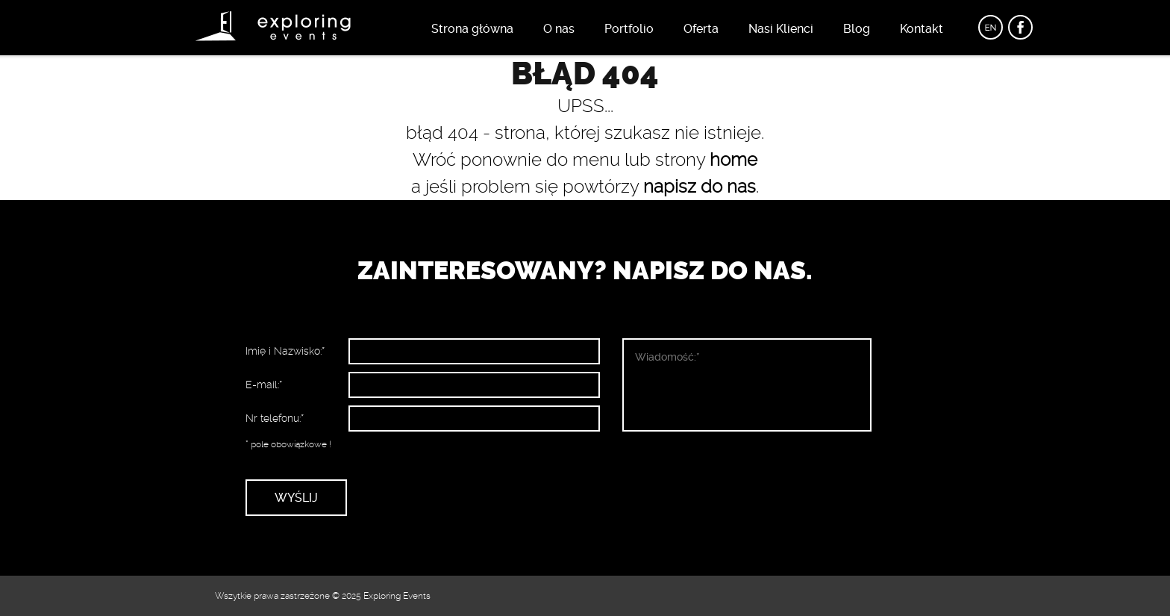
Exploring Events (397, 596)
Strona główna (472, 29)
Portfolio (629, 29)
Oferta (701, 29)
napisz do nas (699, 186)
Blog (856, 29)
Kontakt (921, 29)
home (733, 159)
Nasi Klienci (780, 29)
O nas (559, 29)
